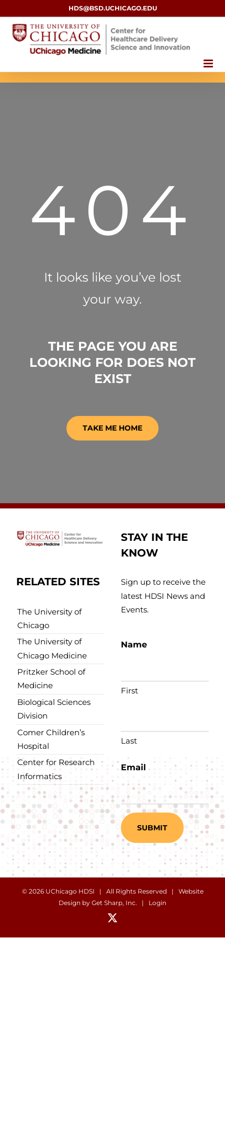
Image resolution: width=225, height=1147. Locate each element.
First (129, 691)
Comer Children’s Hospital (51, 739)
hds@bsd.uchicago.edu (113, 8)
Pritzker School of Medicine (51, 678)
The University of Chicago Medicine (52, 648)
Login (157, 903)
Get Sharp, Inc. (114, 903)
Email (133, 767)
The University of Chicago (49, 618)
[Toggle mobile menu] (209, 63)
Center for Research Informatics (56, 769)
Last (129, 741)
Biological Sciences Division (54, 709)
